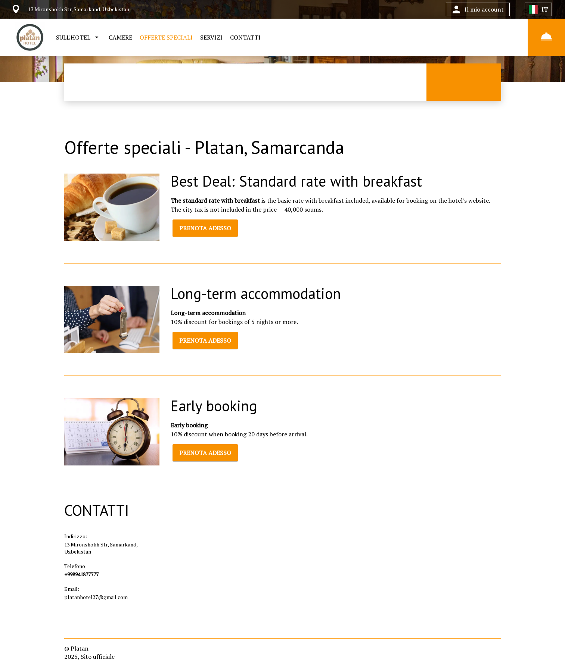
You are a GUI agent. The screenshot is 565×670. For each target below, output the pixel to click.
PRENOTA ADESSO (205, 228)
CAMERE (120, 37)
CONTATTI (245, 37)
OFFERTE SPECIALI (166, 37)
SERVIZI (211, 37)
